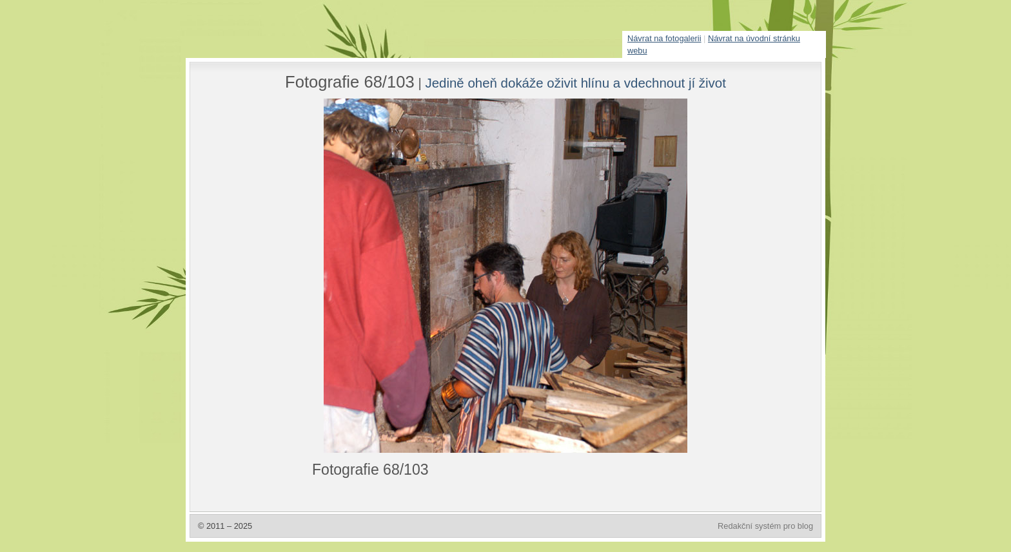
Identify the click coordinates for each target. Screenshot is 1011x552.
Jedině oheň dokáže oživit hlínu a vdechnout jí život (575, 82)
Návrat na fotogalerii (664, 38)
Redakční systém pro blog (765, 526)
